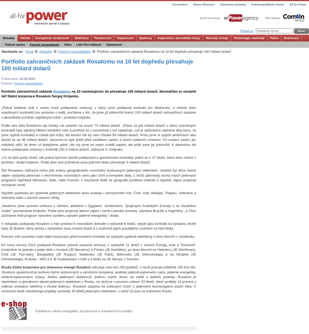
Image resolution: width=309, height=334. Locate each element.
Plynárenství (102, 38)
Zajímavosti (114, 44)
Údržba (25, 38)
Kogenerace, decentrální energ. (178, 38)
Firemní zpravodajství (44, 44)
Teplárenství (125, 38)
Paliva (274, 38)
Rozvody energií (217, 38)
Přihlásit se (246, 31)
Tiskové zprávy (15, 44)
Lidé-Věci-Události (88, 44)
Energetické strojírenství (52, 38)
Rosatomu (61, 91)
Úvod (29, 52)
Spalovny (145, 38)
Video (68, 44)
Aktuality (9, 38)
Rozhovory (291, 38)
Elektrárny (82, 38)
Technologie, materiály (249, 38)
